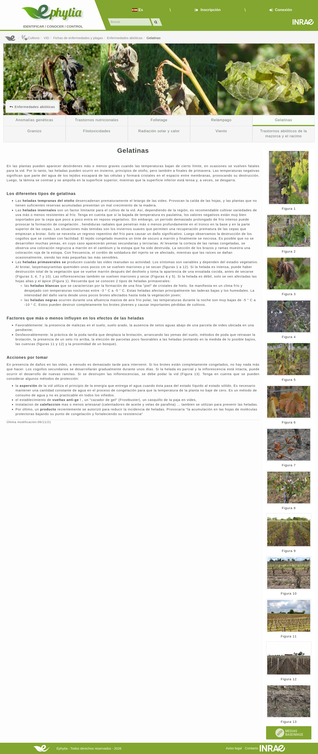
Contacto (251, 748)
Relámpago (221, 120)
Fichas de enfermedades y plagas (78, 38)
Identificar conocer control (53, 26)
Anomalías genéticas (34, 120)
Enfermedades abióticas (124, 38)
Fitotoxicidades (96, 131)
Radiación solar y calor (159, 131)
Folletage (159, 120)
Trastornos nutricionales (96, 120)
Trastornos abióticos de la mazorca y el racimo (283, 133)
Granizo (34, 131)
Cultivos (30, 38)
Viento (221, 131)
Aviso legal (234, 748)
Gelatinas (154, 38)
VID (46, 38)
